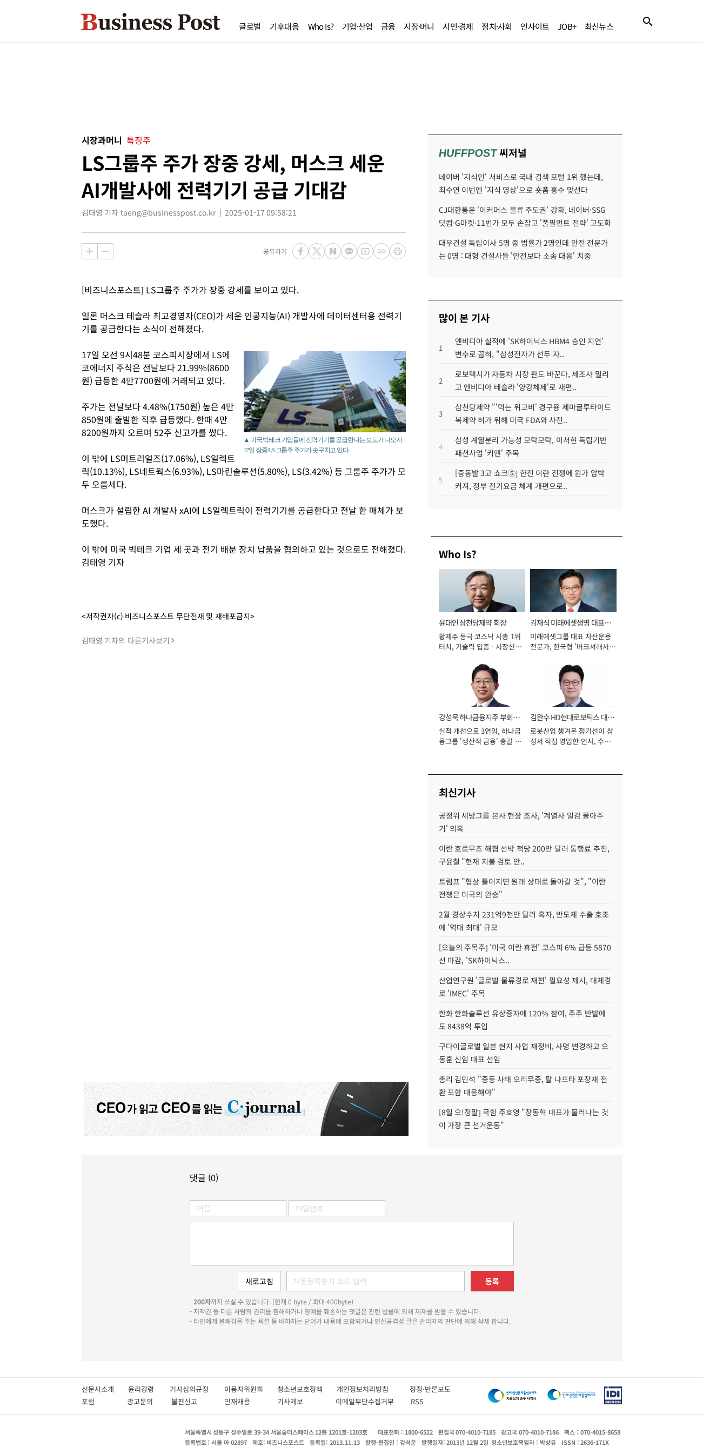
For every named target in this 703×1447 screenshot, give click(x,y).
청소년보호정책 (307, 1389)
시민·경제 (458, 26)
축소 (105, 251)
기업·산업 (357, 26)
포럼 (99, 1401)
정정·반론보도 (430, 1389)
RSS (417, 1401)
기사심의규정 (197, 1389)
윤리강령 (149, 1389)
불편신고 (192, 1401)
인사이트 (534, 26)
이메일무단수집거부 (367, 1401)
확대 (90, 251)
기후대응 (284, 26)
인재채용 (245, 1401)
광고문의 (143, 1401)
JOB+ (567, 26)
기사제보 (300, 1401)
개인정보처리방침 (373, 1389)
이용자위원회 (250, 1389)
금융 (388, 26)
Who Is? (320, 26)
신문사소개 (105, 1389)
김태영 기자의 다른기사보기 (126, 640)
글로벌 (250, 26)
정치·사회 (496, 26)
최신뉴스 (599, 26)
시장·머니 (419, 26)
